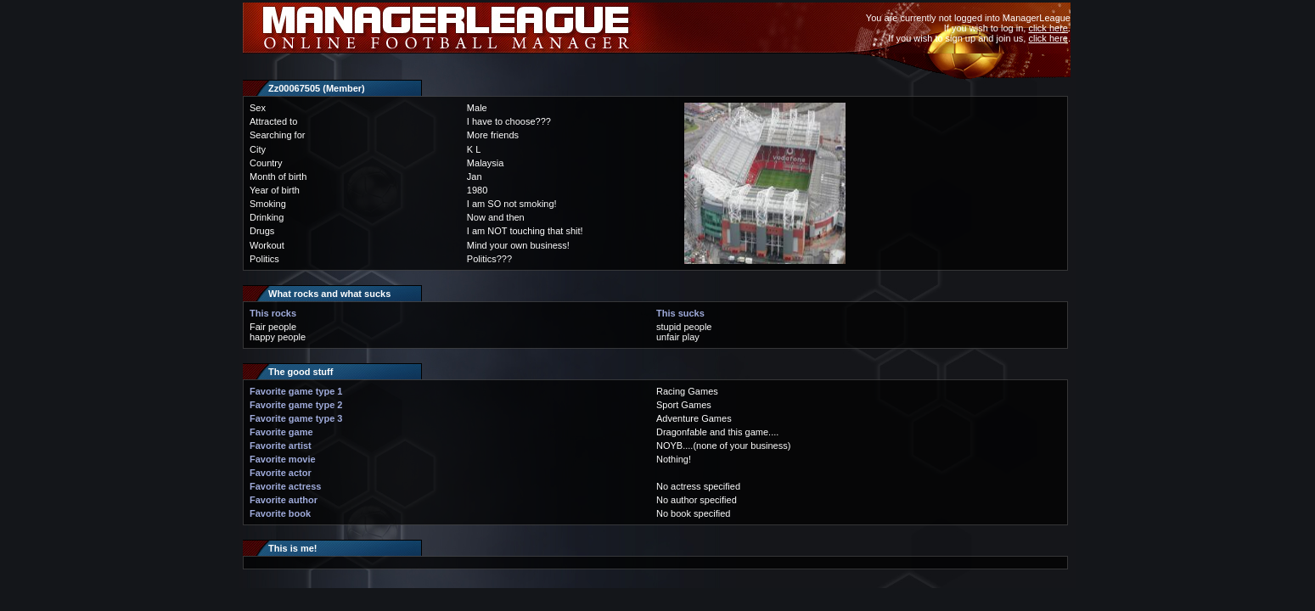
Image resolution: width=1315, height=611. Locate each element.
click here (1047, 28)
